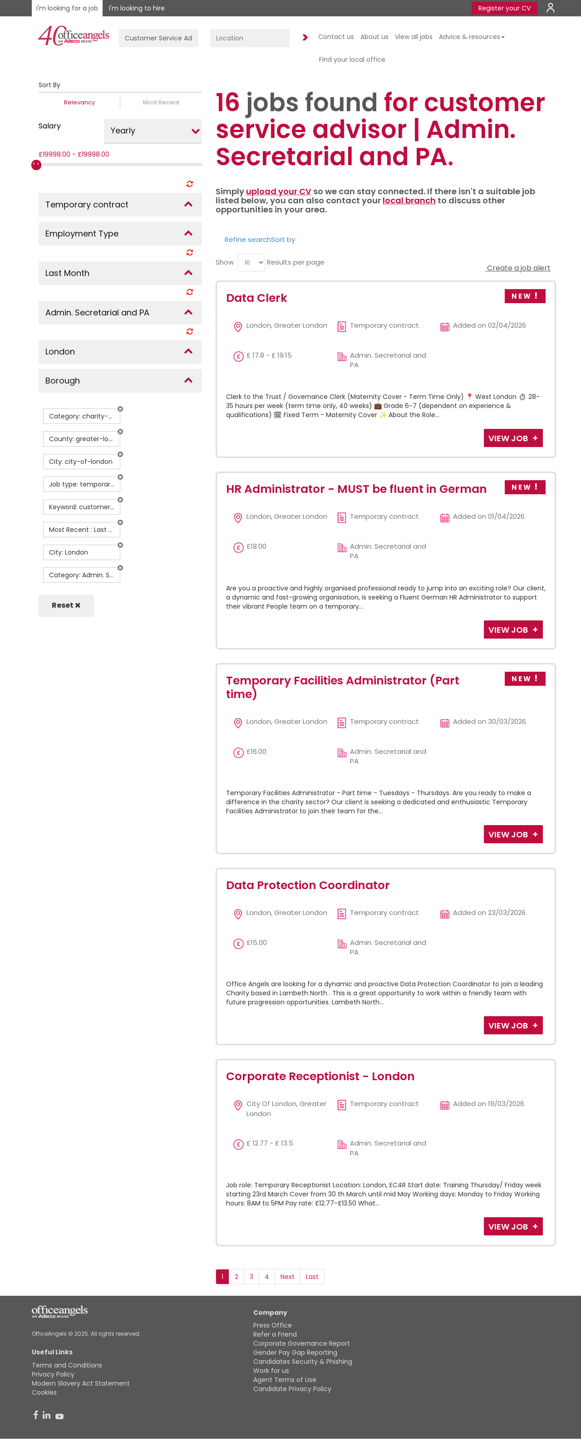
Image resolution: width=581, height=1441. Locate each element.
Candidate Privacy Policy (292, 1388)
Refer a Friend (275, 1334)
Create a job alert (518, 268)
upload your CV (278, 191)
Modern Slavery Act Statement (81, 1383)
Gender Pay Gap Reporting (295, 1352)
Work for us (271, 1370)
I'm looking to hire (137, 8)
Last (312, 1276)
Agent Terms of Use (284, 1379)
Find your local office (352, 59)
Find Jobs (303, 37)
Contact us (336, 36)
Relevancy (79, 102)
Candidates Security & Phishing (302, 1361)
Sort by (283, 239)
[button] (120, 409)
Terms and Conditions (67, 1365)
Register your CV (504, 8)
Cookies (44, 1392)
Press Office (272, 1325)
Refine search (248, 239)
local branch (409, 200)
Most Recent (161, 102)
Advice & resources (472, 36)
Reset (66, 605)
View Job (509, 438)
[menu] (251, 262)
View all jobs (414, 36)
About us (374, 36)
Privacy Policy (53, 1374)
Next (288, 1276)
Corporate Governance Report (301, 1343)
